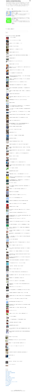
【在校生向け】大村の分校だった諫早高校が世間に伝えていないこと (18, 212)
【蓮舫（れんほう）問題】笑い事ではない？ (15, 120)
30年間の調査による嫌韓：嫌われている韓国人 (15, 322)
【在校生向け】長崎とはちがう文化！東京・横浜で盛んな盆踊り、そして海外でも (19, 114)
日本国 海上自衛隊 (8, 376)
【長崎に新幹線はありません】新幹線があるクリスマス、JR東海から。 (18, 84)
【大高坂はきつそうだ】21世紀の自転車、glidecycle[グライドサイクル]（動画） (19, 221)
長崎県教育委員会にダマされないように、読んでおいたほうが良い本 (18, 99)
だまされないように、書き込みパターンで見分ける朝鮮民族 (16, 280)
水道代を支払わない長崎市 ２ (13, 138)
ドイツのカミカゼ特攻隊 (12, 37)
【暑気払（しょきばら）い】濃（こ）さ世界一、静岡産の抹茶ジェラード (18, 313)
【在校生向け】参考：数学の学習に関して (14, 93)
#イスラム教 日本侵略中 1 (13, 316)
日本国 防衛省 (7, 375)
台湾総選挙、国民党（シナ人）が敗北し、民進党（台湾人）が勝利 (17, 307)
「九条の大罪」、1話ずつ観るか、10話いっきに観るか (15, 361)
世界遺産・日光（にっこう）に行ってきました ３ (15, 286)
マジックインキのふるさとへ (12, 364)
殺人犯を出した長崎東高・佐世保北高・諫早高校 (15, 126)
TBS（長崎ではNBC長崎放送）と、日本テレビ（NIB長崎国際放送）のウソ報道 (19, 224)
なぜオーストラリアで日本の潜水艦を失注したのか (15, 197)
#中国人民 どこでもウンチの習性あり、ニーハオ (15, 43)
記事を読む (13, 23)
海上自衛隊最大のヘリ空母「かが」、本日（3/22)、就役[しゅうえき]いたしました (19, 274)
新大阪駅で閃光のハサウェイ (13, 132)
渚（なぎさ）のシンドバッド (13, 310)
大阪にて (9, 358)
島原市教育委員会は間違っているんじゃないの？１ (20, 12)
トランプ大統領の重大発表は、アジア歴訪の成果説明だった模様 (17, 319)
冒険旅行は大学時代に (12, 102)
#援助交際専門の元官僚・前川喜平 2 (14, 325)
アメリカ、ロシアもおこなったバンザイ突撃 (15, 40)
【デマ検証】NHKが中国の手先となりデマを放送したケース (20, 18)
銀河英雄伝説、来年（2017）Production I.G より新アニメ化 (17, 218)
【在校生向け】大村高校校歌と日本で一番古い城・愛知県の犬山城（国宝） (18, 200)
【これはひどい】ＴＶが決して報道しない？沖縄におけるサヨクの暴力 (18, 298)
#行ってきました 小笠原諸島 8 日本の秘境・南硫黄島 (16, 135)
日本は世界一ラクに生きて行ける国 (12, 336)
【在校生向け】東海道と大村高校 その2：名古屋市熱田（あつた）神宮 (18, 117)
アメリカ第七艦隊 (8, 384)
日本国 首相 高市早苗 (8, 371)
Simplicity (20, 390)
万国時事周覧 (7, 385)
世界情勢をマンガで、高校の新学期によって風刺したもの (16, 277)
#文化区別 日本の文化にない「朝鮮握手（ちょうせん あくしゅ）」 (18, 194)
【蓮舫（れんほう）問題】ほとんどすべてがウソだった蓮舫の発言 (17, 203)
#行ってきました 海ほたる (12, 182)
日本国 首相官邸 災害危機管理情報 (10, 372)
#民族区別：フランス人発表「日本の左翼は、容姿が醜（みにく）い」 (18, 188)
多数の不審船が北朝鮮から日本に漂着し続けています (16, 301)
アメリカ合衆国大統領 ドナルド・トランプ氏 (11, 381)
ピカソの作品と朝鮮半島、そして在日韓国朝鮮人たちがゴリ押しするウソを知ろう (19, 289)
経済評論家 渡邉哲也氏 (9, 380)
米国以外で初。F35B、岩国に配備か (14, 191)
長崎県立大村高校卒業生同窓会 (13, 1)
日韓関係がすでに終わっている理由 (13, 206)
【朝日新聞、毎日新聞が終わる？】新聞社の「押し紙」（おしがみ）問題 (18, 292)
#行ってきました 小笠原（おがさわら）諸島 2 (15, 129)
